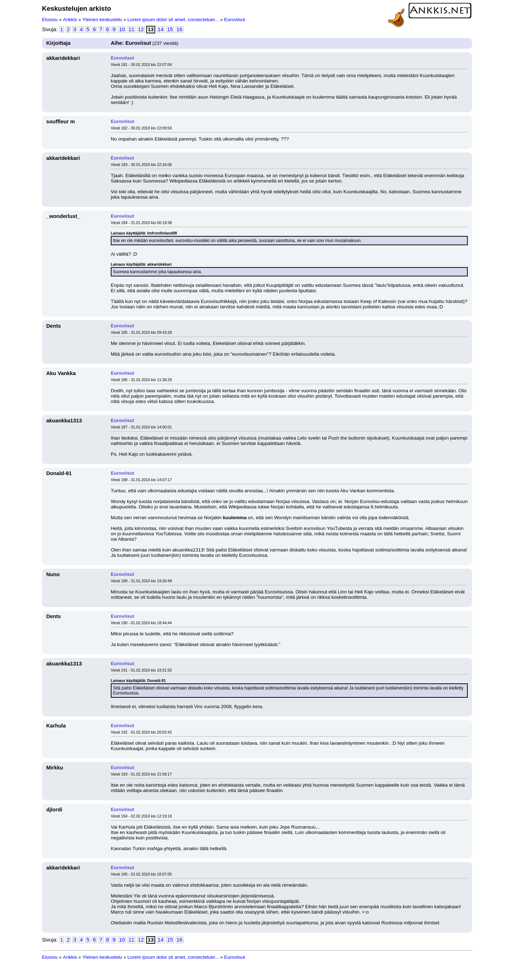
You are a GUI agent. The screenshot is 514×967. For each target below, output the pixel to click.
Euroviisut (234, 19)
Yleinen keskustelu (102, 19)
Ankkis (70, 19)
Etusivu (50, 19)
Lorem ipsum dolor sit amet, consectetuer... (173, 19)
